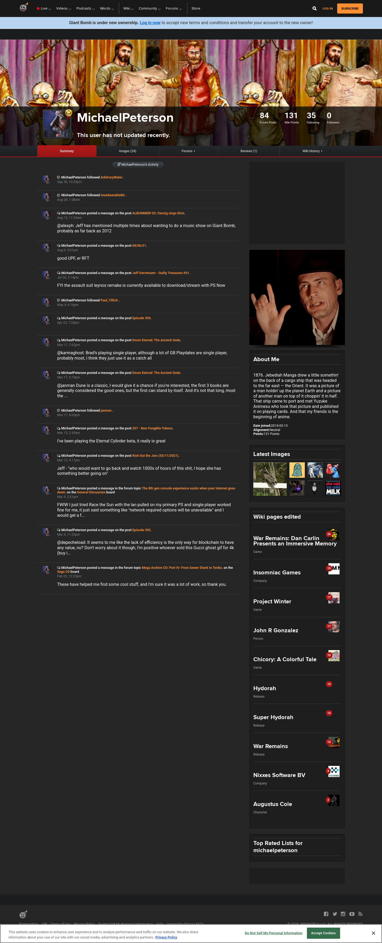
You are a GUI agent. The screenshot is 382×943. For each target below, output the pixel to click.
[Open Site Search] (314, 8)
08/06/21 (139, 246)
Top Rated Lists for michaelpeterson (278, 847)
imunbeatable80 (113, 195)
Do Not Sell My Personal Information (125, 924)
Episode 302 (141, 530)
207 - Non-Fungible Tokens (152, 428)
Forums (187, 151)
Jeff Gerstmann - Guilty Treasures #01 (160, 273)
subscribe (350, 8)
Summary (67, 151)
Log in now (150, 22)
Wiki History (311, 151)
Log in (328, 9)
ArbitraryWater (112, 177)
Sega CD (63, 572)
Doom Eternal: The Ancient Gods (156, 340)
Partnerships (28, 924)
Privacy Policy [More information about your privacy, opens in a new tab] (166, 937)
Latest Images (271, 454)
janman (106, 410)
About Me (266, 359)
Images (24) (127, 151)
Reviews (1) (249, 151)
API (44, 924)
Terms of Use (60, 924)
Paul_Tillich (110, 300)
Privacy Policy (84, 924)
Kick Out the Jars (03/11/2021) (155, 456)
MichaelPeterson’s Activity (138, 165)
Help (160, 924)
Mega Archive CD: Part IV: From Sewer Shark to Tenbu (182, 568)
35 (311, 115)
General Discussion (91, 492)
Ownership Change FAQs (185, 924)
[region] (191, 933)
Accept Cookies (323, 933)
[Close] (373, 933)
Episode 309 (141, 318)
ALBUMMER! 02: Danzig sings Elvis (158, 213)
